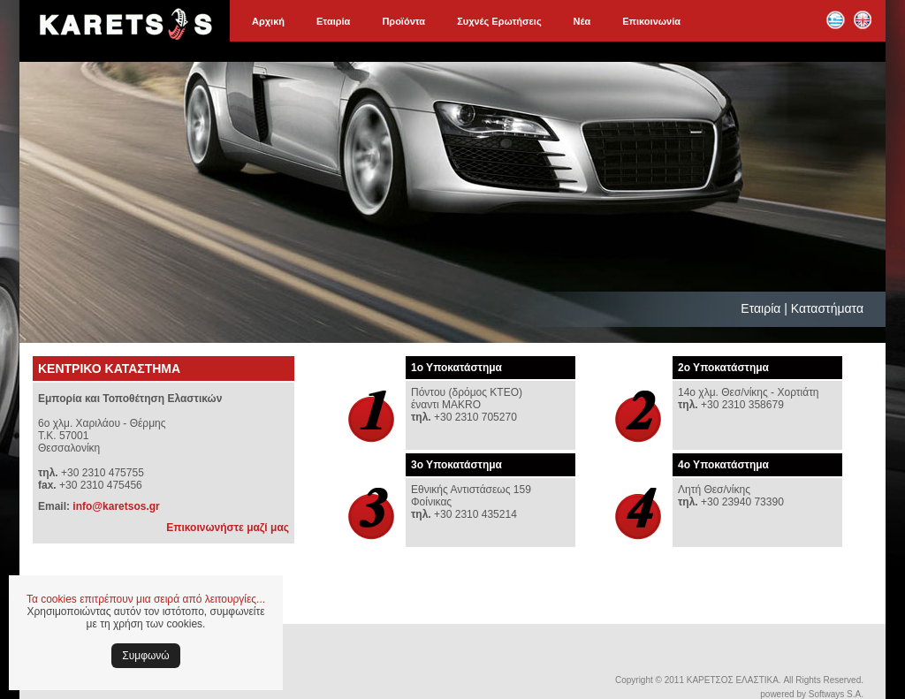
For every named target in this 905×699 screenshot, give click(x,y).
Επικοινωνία (651, 21)
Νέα (582, 21)
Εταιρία (333, 21)
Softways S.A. (836, 694)
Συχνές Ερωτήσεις (499, 21)
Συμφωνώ (145, 656)
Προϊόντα (403, 21)
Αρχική (268, 21)
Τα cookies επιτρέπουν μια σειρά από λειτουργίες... (146, 599)
